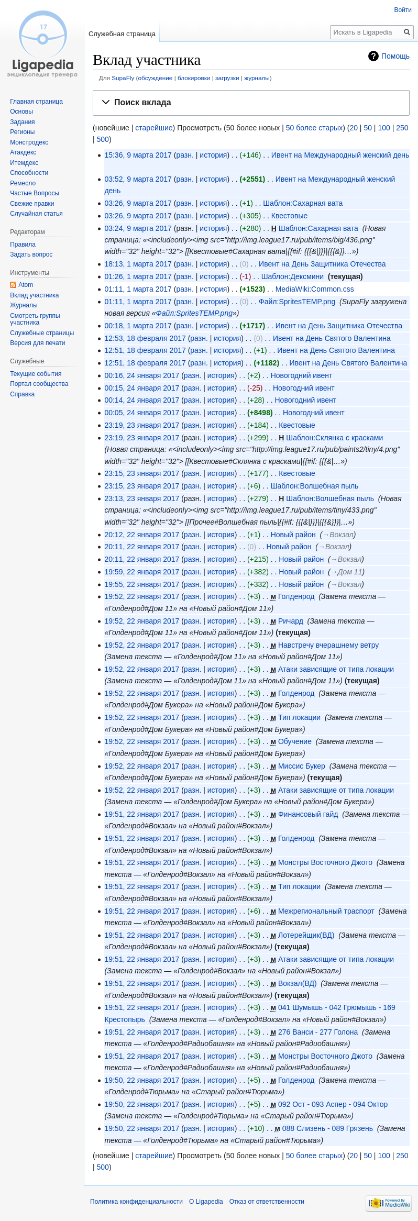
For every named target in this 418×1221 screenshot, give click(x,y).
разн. (184, 155)
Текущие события (35, 374)
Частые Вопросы (34, 193)
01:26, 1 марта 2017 (137, 276)
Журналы (23, 305)
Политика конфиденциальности (136, 1201)
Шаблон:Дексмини (292, 276)
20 (353, 128)
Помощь (395, 56)
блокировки (194, 77)
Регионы (22, 132)
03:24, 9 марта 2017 (137, 228)
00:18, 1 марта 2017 (137, 325)
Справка (22, 394)
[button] (251, 103)
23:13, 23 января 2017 (141, 498)
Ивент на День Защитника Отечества (322, 264)
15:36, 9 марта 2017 (137, 155)
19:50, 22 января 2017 (141, 1080)
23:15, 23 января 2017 (141, 473)
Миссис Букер (301, 766)
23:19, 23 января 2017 (141, 425)
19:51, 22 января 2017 (141, 814)
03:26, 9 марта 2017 (137, 203)
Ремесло (23, 183)
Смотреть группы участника (35, 319)
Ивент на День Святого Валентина (332, 338)
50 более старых (314, 128)
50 (368, 128)
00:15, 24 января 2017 (141, 388)
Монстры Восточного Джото (325, 862)
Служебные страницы (42, 333)
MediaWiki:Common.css (315, 289)
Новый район (293, 534)
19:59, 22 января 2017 (141, 572)
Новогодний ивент (302, 375)
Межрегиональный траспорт (326, 911)
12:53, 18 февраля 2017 (144, 338)
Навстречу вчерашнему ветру (328, 645)
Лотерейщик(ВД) (306, 935)
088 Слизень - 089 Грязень (327, 1128)
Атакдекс (23, 152)
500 (103, 139)
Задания (22, 122)
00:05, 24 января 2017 (141, 412)
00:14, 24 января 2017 (141, 400)
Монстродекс (29, 142)
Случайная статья (36, 213)
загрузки (227, 77)
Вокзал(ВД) (297, 983)
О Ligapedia (206, 1201)
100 (384, 128)
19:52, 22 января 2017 (141, 596)
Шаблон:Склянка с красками (334, 438)
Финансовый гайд (308, 814)
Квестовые (289, 216)
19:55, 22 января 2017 (141, 584)
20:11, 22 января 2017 (141, 546)
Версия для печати (37, 343)
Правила (23, 244)
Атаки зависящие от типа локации (336, 669)
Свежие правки (32, 203)
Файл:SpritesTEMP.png (297, 301)
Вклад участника (34, 295)
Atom (25, 284)
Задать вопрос (31, 254)
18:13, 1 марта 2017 (137, 264)
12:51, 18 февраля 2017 (144, 350)
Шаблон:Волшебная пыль (315, 486)
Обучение (295, 741)
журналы (257, 77)
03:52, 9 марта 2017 (137, 179)
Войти (403, 10)
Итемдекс (24, 163)
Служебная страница (122, 34)
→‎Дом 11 (346, 572)
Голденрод (296, 596)
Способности (29, 172)
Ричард (290, 621)
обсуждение (155, 77)
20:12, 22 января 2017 (141, 534)
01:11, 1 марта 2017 (137, 289)
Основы (21, 111)
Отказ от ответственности (266, 1201)
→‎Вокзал (338, 534)
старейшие (153, 128)
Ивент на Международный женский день (340, 155)
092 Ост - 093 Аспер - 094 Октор (333, 1104)
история (213, 155)
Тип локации (299, 717)
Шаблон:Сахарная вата (303, 203)
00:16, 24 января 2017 (141, 375)
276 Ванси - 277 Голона (318, 1032)
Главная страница (36, 101)
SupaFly (123, 77)
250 (402, 128)
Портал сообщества (39, 383)
